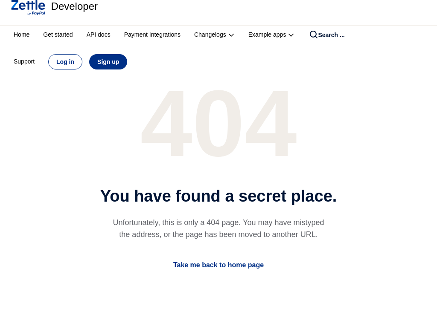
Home (21, 34)
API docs (99, 34)
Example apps (271, 34)
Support (24, 61)
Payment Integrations (152, 34)
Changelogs (214, 34)
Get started (58, 34)
